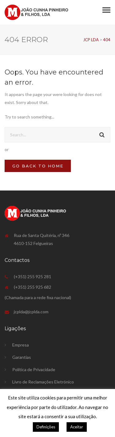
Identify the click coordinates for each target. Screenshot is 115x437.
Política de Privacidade (33, 369)
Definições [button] (45, 426)
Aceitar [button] (76, 426)
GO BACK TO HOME (37, 165)
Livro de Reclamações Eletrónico (43, 381)
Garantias (21, 357)
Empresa (20, 344)
